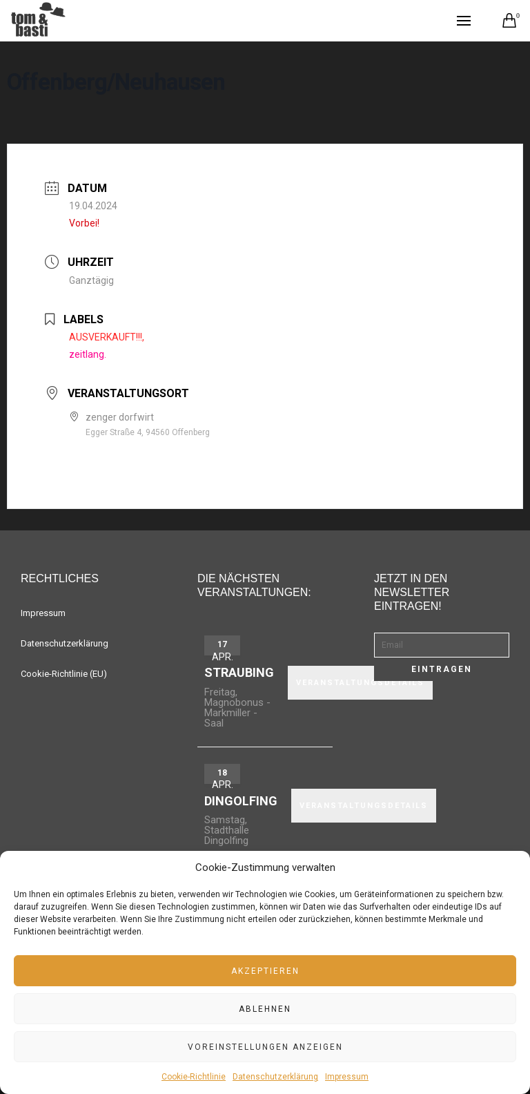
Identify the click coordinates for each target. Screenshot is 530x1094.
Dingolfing (240, 801)
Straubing (239, 672)
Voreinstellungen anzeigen (265, 1047)
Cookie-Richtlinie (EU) (64, 674)
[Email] (441, 645)
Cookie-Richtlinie (193, 1077)
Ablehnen (265, 1009)
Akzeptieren (265, 971)
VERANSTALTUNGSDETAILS (364, 805)
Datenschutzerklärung (275, 1077)
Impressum (347, 1077)
